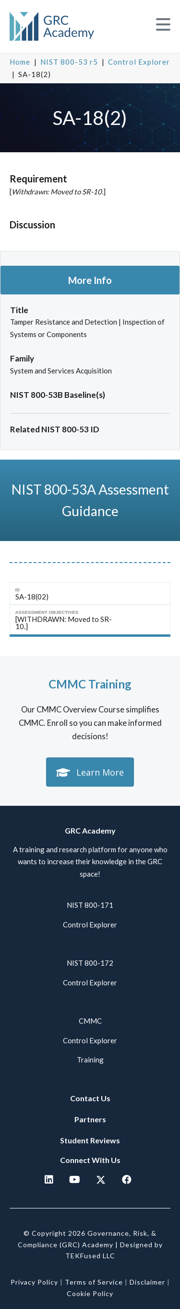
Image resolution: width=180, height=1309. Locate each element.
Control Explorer (139, 61)
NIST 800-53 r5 (69, 61)
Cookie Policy (90, 1293)
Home (20, 61)
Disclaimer (147, 1282)
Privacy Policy (34, 1282)
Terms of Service (94, 1282)
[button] (163, 24)
